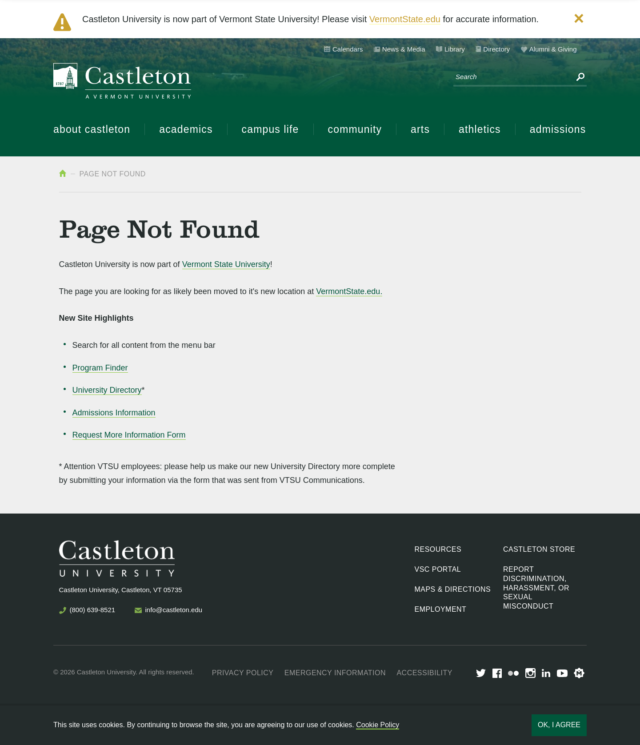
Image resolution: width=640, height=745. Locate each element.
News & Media (403, 49)
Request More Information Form (129, 434)
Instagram (530, 673)
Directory (496, 49)
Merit (579, 673)
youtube (562, 673)
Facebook (497, 673)
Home (62, 173)
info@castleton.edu (174, 610)
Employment (441, 609)
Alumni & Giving (553, 49)
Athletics (480, 129)
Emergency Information (335, 673)
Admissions (558, 129)
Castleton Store (539, 549)
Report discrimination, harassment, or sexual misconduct (536, 588)
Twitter (481, 673)
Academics (185, 129)
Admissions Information (114, 412)
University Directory (107, 390)
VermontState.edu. (349, 291)
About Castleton (91, 129)
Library (454, 49)
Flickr (513, 673)
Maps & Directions (453, 589)
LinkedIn (546, 673)
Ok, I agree (559, 725)
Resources (438, 549)
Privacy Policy (243, 673)
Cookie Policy (377, 725)
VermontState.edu (404, 19)
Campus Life (270, 129)
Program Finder (100, 367)
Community (355, 129)
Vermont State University (226, 264)
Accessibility (424, 673)
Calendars (347, 49)
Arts (420, 129)
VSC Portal (438, 569)
